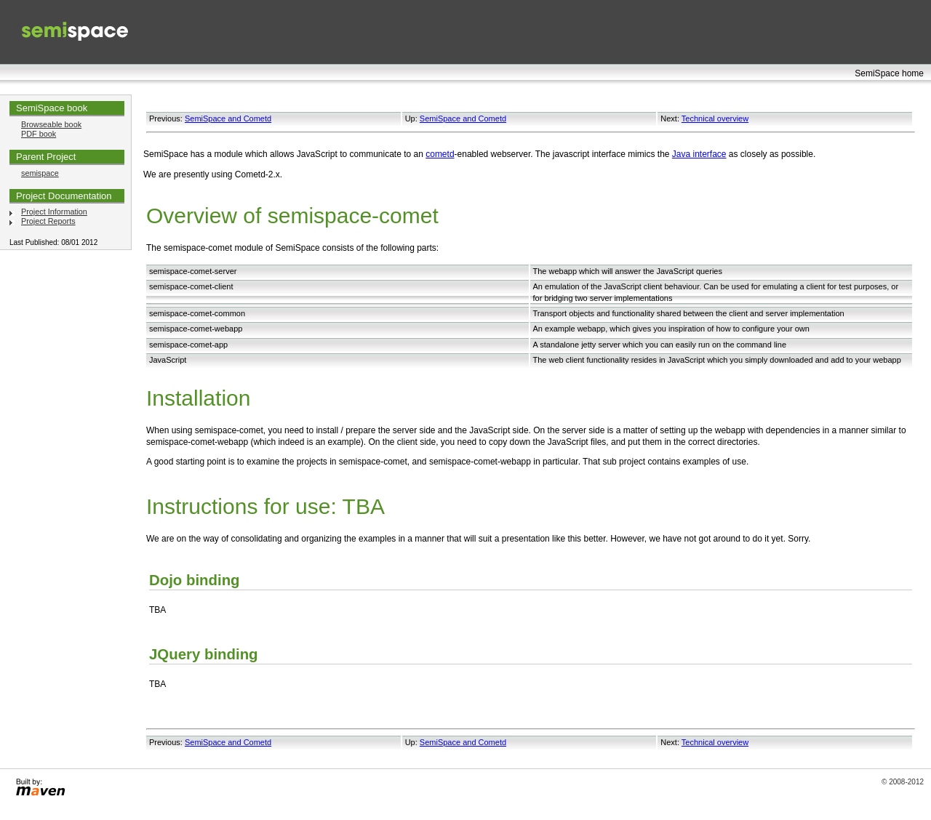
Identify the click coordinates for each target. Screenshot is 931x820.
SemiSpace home (889, 73)
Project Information (54, 211)
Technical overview (715, 118)
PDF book (38, 133)
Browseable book (51, 124)
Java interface (699, 154)
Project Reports (48, 221)
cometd (439, 154)
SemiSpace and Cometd (228, 118)
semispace (40, 173)
